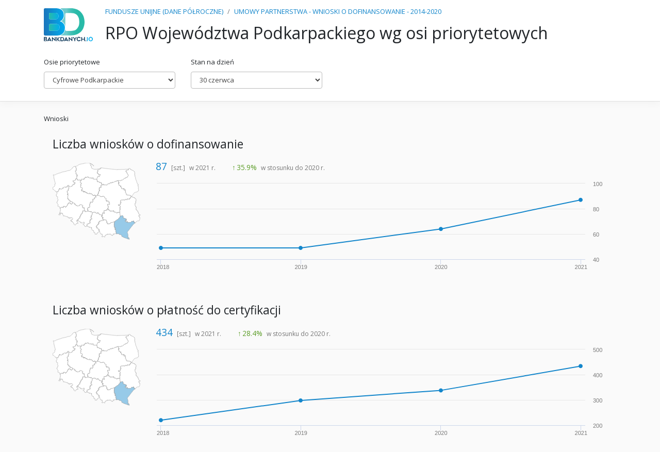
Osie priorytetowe (72, 61)
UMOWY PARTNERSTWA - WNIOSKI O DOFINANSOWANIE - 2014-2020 (337, 11)
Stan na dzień (212, 61)
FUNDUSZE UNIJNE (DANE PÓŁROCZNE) (164, 11)
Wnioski (56, 118)
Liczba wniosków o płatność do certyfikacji (167, 310)
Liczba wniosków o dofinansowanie (148, 144)
